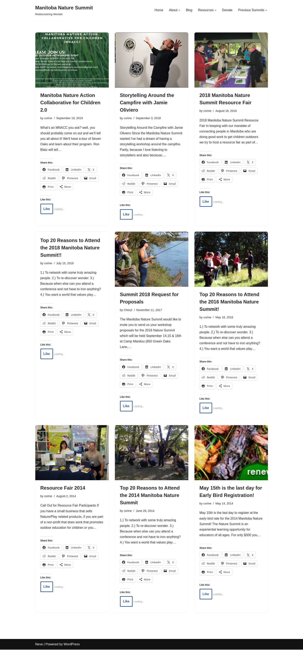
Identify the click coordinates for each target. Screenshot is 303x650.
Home (158, 10)
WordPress (72, 645)
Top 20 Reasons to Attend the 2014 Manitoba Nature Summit (150, 496)
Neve (39, 645)
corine (48, 118)
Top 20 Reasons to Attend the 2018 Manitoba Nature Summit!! (70, 248)
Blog (188, 10)
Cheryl (128, 310)
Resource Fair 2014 (62, 488)
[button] (179, 10)
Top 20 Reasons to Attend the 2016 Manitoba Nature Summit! (229, 302)
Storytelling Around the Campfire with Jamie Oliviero (147, 102)
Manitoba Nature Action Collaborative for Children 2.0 (70, 102)
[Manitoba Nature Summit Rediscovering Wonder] (64, 10)
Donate (227, 10)
